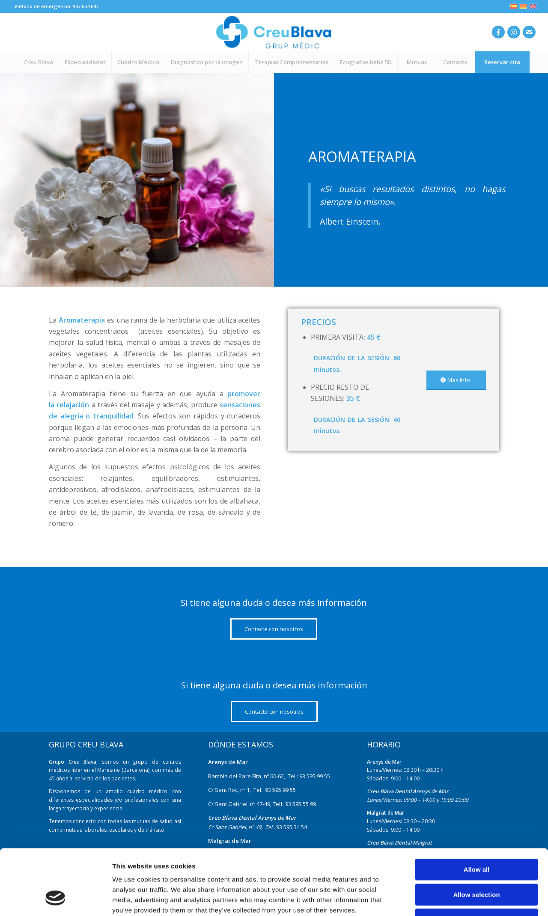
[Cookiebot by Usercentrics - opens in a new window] (55, 899)
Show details (449, 899)
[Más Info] (456, 380)
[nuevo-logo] (273, 32)
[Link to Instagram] (513, 32)
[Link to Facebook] (498, 32)
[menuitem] (38, 62)
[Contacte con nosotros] (273, 629)
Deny (477, 861)
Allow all (477, 811)
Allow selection (476, 836)
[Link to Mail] (529, 32)
